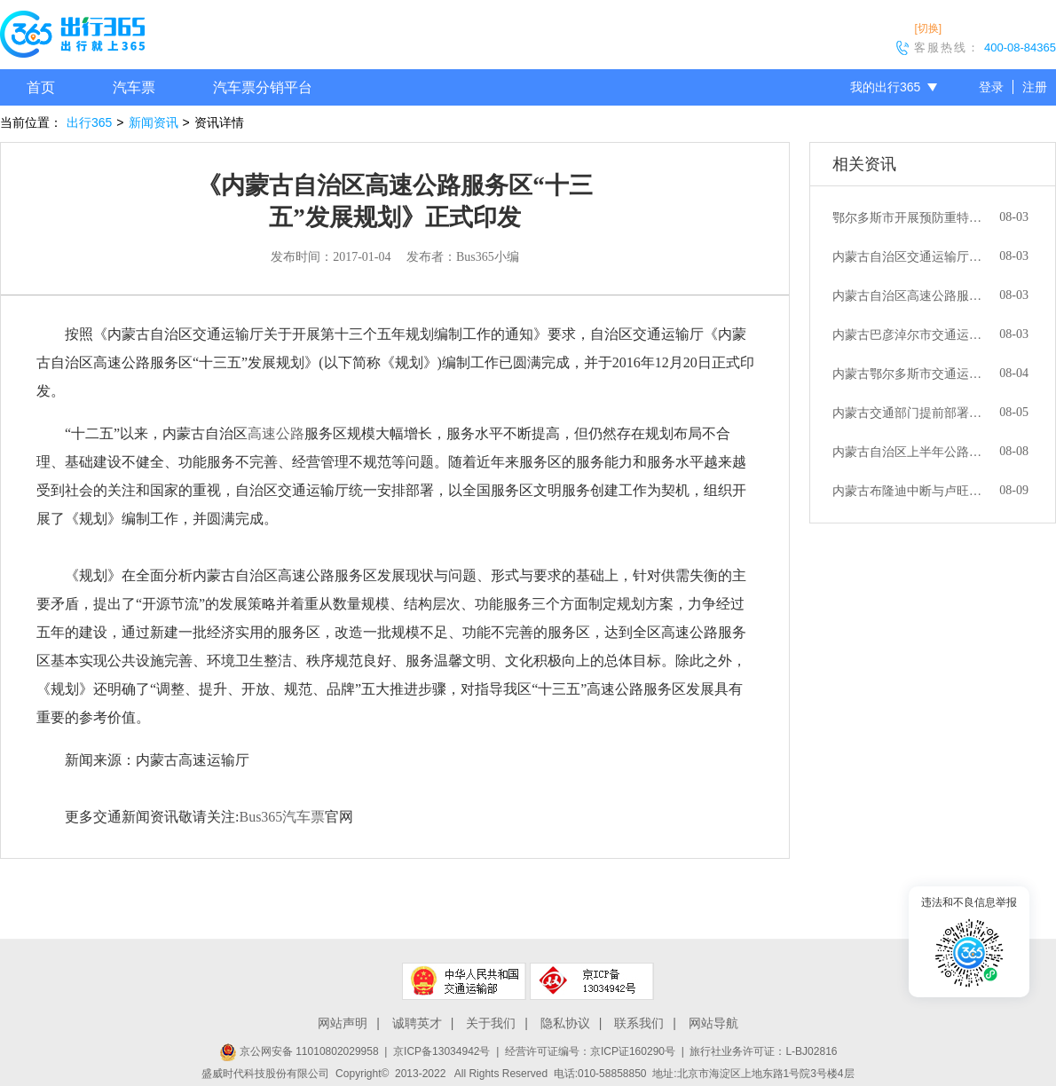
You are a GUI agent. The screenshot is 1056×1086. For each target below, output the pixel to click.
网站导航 (713, 1023)
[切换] (928, 28)
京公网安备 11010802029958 (299, 1051)
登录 (991, 87)
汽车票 (134, 87)
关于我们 (491, 1023)
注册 (1034, 87)
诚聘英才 (417, 1023)
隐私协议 (565, 1023)
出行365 (89, 122)
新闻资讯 (153, 122)
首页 (41, 87)
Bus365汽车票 (282, 816)
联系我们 (639, 1023)
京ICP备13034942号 (441, 1051)
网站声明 (342, 1023)
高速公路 (276, 433)
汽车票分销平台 (262, 87)
